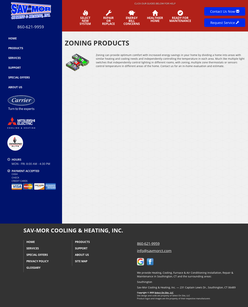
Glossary (33, 267)
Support (14, 67)
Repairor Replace (108, 17)
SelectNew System (85, 17)
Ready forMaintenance (180, 16)
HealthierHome (155, 16)
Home (12, 38)
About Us (15, 87)
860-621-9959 (148, 243)
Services (14, 58)
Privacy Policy (37, 261)
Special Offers (19, 77)
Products (15, 48)
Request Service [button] (224, 22)
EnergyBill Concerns (132, 17)
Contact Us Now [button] (224, 11)
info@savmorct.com (154, 250)
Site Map (81, 261)
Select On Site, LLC (164, 292)
